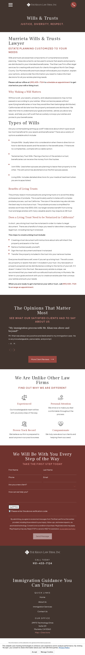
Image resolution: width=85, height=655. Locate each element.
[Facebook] (39, 570)
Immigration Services (42, 607)
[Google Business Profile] (33, 570)
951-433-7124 (42, 563)
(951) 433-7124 (37, 82)
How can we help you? (18, 492)
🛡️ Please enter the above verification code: (28, 511)
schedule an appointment (58, 82)
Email (45, 477)
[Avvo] (51, 570)
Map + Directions (42, 632)
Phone (11, 477)
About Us (42, 602)
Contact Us (42, 611)
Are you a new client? (18, 484)
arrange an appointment (22, 287)
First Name (13, 470)
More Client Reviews (42, 359)
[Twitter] (45, 570)
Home (42, 597)
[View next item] (14, 350)
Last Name (48, 470)
